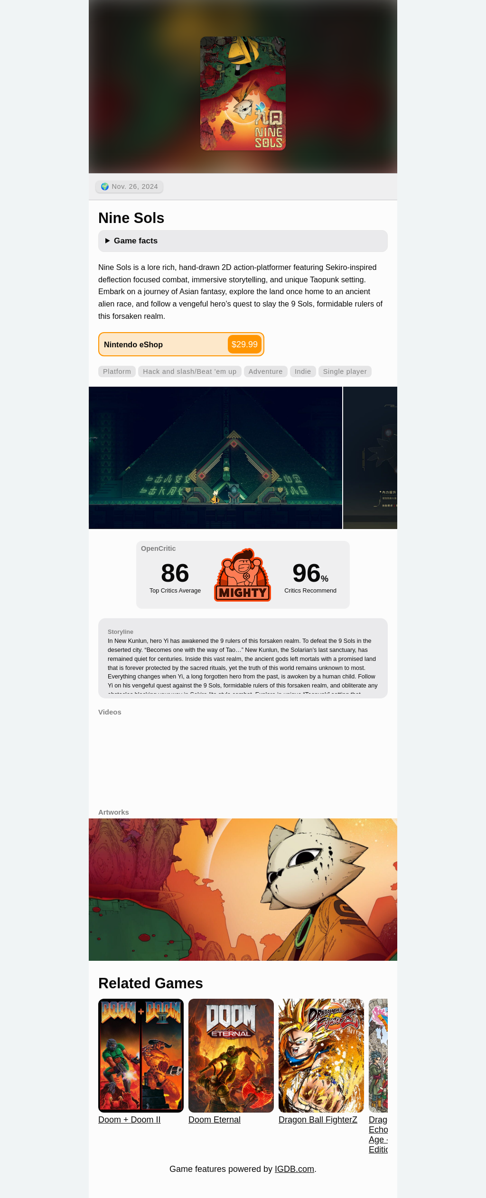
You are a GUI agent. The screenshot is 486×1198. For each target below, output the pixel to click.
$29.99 (245, 344)
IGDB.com (294, 1169)
